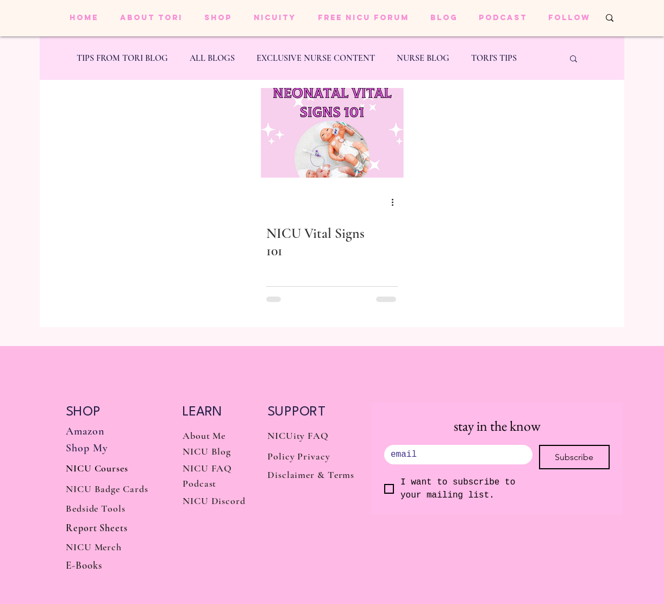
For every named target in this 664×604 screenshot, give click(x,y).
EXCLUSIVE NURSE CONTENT (315, 58)
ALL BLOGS (212, 58)
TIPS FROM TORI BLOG (122, 58)
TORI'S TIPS (494, 58)
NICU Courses (97, 468)
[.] (455, 454)
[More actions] (396, 202)
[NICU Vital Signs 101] (332, 133)
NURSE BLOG (423, 58)
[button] (573, 59)
